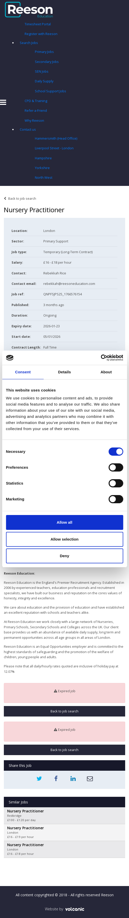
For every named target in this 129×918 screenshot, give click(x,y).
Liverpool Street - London (54, 148)
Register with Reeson (41, 33)
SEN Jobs (41, 71)
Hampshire (43, 158)
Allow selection (64, 539)
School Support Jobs (50, 91)
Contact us (28, 129)
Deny (64, 556)
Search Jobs (29, 42)
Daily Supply (44, 81)
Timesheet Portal (38, 24)
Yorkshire (42, 167)
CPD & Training (36, 100)
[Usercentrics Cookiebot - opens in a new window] (100, 357)
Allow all (64, 522)
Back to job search (20, 198)
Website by (64, 908)
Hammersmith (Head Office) (56, 138)
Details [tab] (64, 372)
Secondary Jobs (47, 61)
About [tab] (106, 372)
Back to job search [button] (64, 711)
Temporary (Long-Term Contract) (68, 252)
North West (43, 177)
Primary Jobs (44, 51)
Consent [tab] (23, 372)
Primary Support (55, 241)
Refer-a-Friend (36, 110)
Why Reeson (34, 120)
